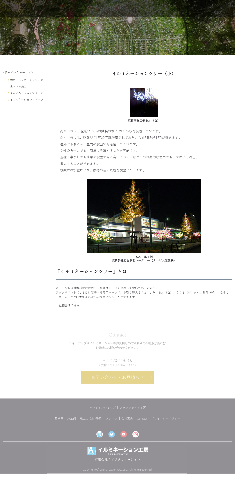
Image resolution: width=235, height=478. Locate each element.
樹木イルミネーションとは (25, 80)
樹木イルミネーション (18, 72)
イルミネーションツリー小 (25, 99)
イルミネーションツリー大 (25, 93)
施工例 (71, 420)
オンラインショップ (102, 409)
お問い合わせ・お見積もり (117, 379)
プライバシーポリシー (165, 420)
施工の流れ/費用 (91, 420)
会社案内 (127, 420)
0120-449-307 (118, 362)
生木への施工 (17, 86)
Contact (142, 420)
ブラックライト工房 (133, 409)
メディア (112, 420)
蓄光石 (59, 420)
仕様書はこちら (69, 305)
